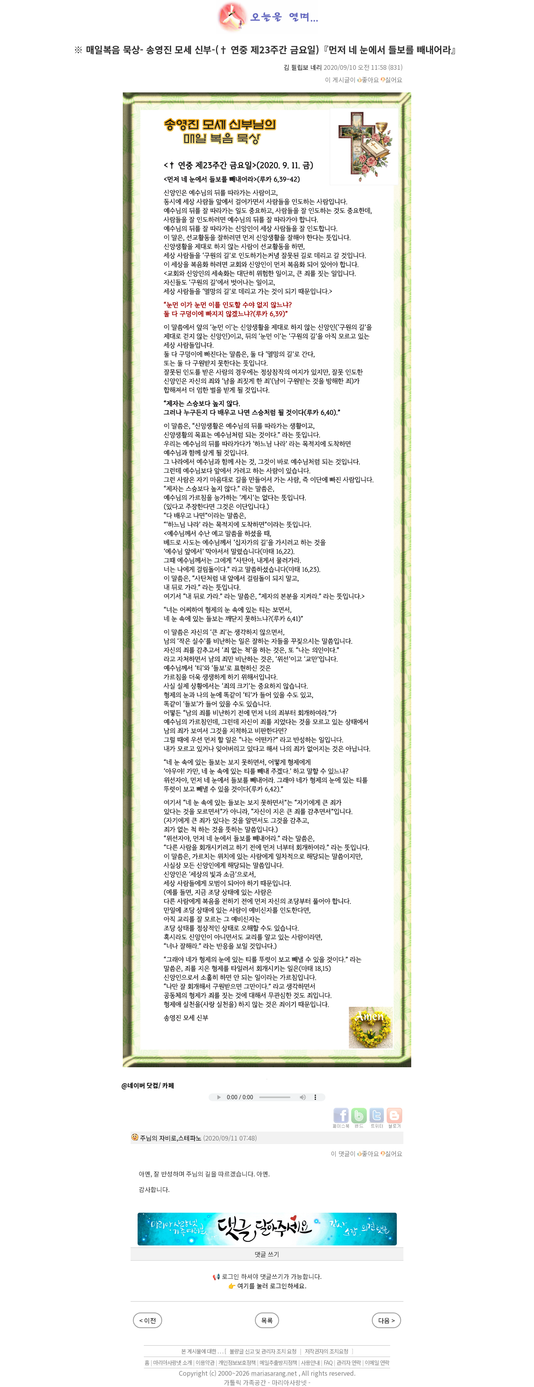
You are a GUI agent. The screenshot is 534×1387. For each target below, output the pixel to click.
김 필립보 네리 (303, 67)
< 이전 (147, 1320)
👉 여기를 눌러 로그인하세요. (267, 1285)
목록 (267, 1320)
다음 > (386, 1320)
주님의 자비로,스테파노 (171, 1138)
